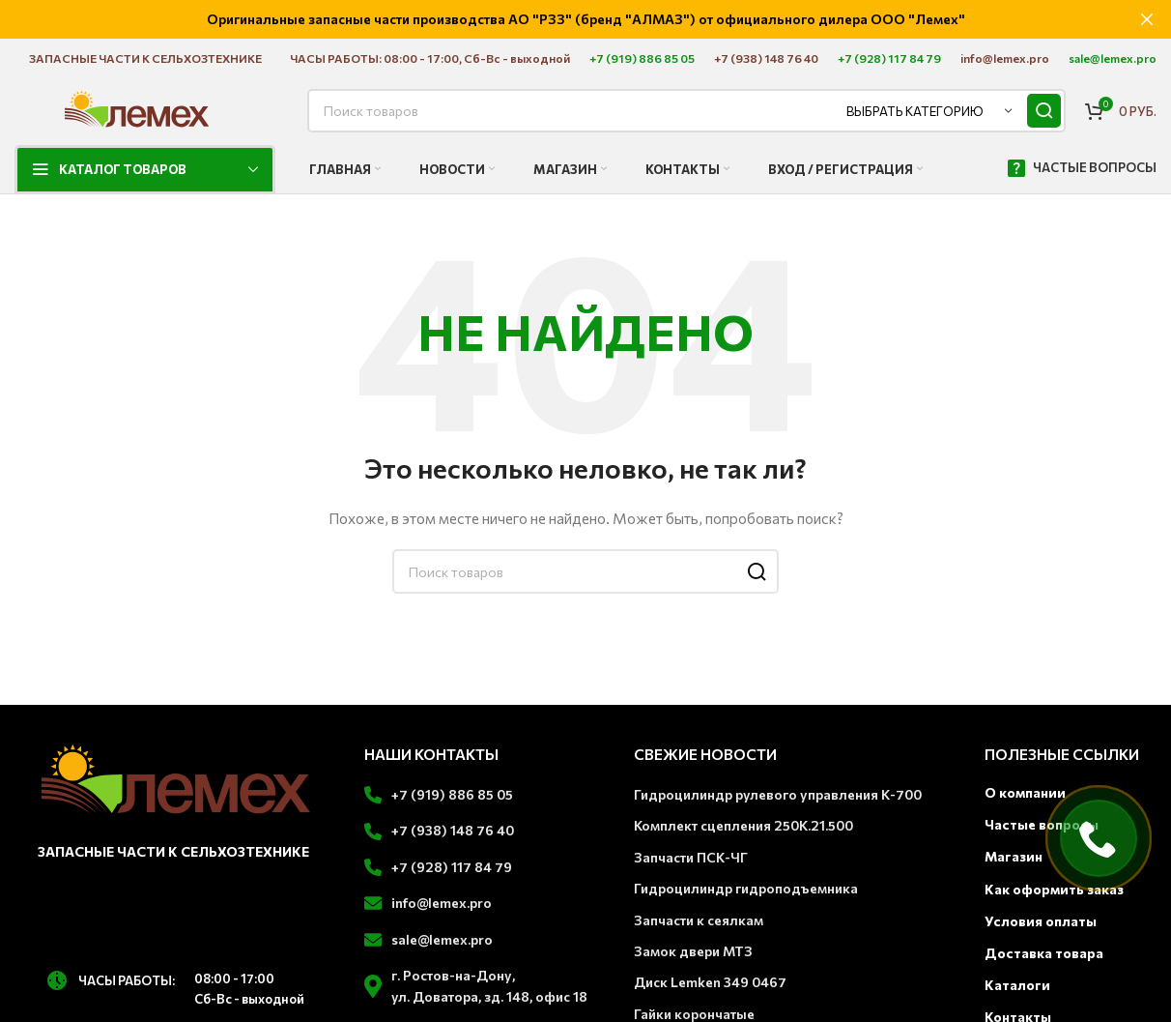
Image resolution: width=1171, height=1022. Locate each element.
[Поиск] (686, 109)
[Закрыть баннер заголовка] (1147, 19)
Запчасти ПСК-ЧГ (691, 856)
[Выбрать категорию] (929, 110)
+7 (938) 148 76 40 (452, 829)
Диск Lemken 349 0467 (710, 981)
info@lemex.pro (441, 901)
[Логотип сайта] (137, 108)
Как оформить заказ (1054, 887)
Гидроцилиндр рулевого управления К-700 (778, 793)
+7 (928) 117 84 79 (451, 866)
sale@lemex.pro (442, 937)
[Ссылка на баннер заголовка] (556, 19)
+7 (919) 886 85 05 (452, 793)
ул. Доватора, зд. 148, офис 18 (489, 995)
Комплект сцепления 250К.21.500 (743, 824)
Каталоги (1017, 984)
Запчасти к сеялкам (698, 918)
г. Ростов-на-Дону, (453, 974)
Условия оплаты (1041, 920)
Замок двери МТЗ (693, 950)
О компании (1025, 791)
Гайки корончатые (694, 1013)
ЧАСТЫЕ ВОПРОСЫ (1081, 167)
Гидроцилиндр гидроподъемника (746, 887)
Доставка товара (1044, 952)
